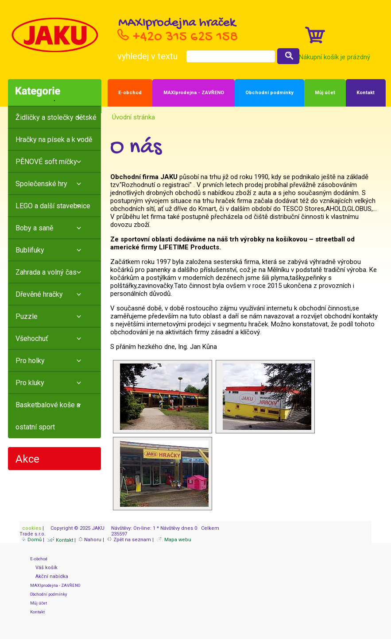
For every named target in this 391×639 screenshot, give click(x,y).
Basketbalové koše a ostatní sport (47, 416)
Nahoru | (92, 540)
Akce (27, 459)
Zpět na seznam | (131, 540)
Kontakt (365, 93)
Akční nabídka (49, 576)
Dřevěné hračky (39, 294)
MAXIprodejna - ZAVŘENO (193, 93)
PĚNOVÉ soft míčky (46, 161)
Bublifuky (29, 250)
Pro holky (30, 360)
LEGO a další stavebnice (52, 206)
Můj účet (325, 93)
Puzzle (26, 316)
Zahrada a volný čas (46, 272)
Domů (31, 540)
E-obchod (130, 93)
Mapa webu (174, 540)
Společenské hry (41, 184)
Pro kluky (29, 383)
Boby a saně (34, 228)
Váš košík (44, 567)
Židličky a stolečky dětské (56, 117)
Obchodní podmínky (269, 93)
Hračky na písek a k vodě (53, 139)
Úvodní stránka (132, 117)
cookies (31, 528)
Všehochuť (31, 338)
